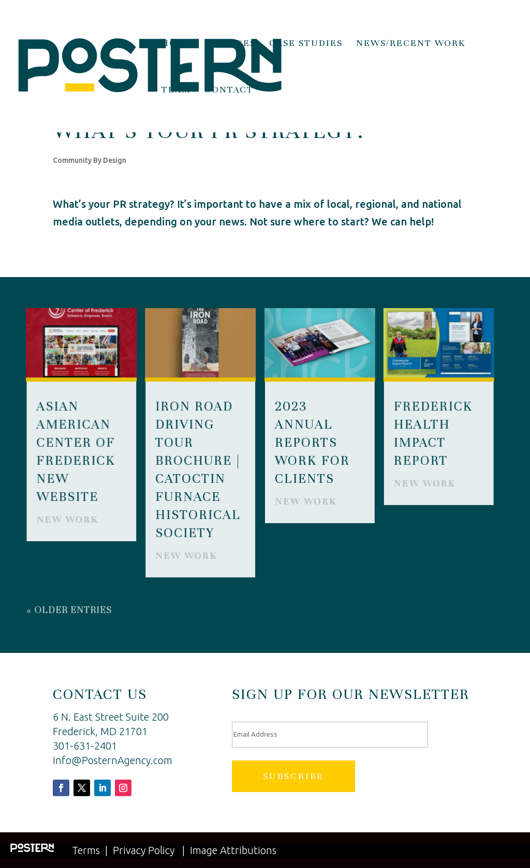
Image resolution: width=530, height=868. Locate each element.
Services (231, 44)
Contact (229, 90)
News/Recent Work (411, 44)
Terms (86, 850)
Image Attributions (233, 850)
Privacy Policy (143, 850)
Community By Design (89, 160)
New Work (68, 519)
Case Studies (306, 44)
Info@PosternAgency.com (112, 760)
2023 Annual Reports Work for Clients (312, 442)
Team (176, 90)
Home (177, 44)
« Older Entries (69, 610)
